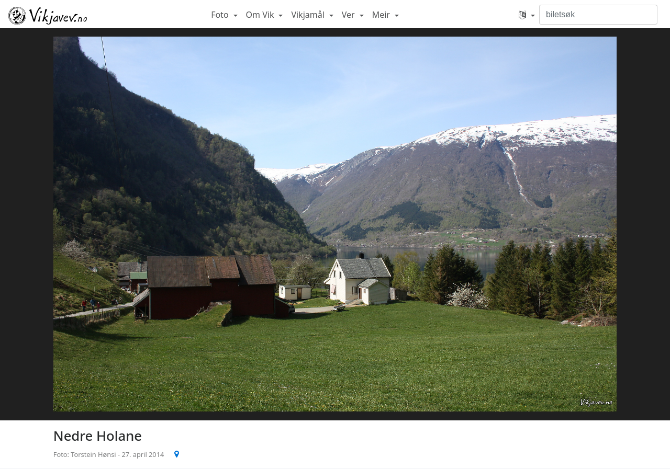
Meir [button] (382, 14)
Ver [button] (349, 14)
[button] (527, 14)
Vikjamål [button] (309, 14)
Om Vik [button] (261, 14)
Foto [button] (221, 14)
